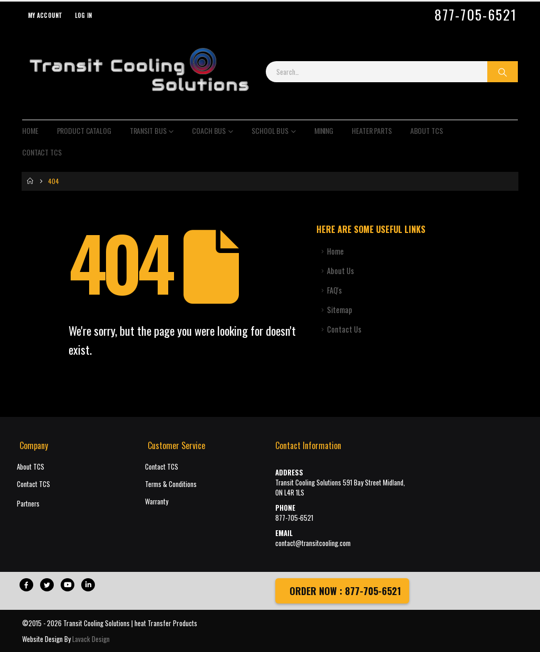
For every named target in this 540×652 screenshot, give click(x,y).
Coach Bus (209, 130)
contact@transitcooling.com (313, 543)
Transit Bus (148, 130)
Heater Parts (372, 130)
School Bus (270, 130)
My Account (45, 15)
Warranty (156, 502)
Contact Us (344, 329)
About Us (340, 270)
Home (30, 130)
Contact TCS (42, 152)
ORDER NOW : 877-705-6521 (344, 591)
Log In (83, 15)
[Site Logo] (138, 71)
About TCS (426, 130)
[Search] (502, 71)
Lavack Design (91, 639)
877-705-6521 (476, 14)
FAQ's (334, 290)
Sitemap (339, 309)
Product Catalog (84, 130)
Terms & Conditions (171, 484)
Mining (323, 130)
